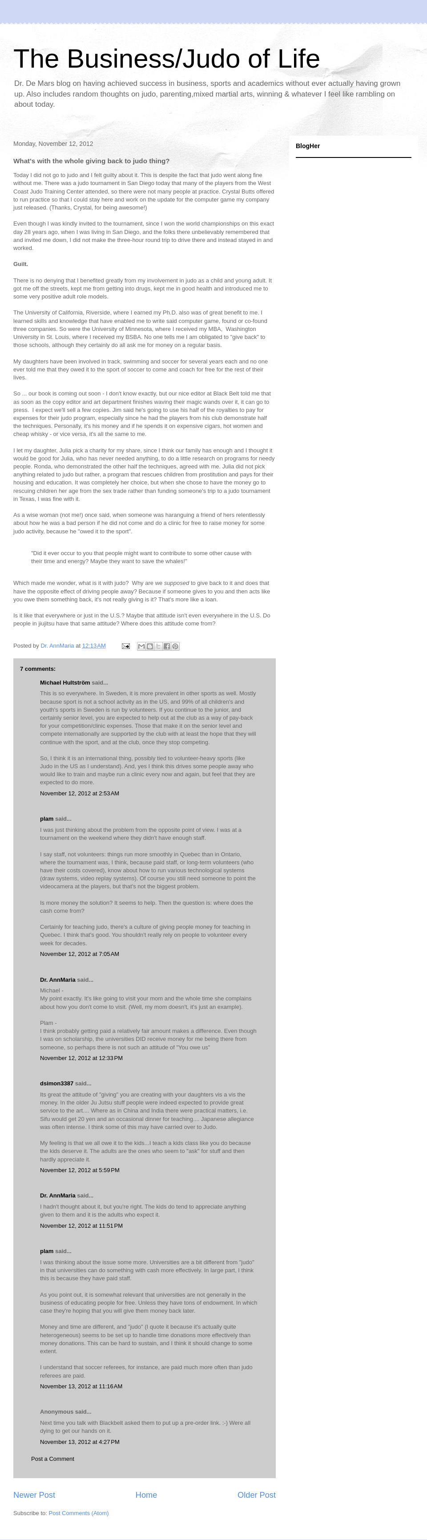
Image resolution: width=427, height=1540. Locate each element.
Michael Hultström (65, 682)
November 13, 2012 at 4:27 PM (80, 1442)
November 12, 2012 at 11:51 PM (81, 1225)
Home (146, 1495)
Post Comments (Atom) (79, 1513)
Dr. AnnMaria (58, 979)
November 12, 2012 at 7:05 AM (79, 954)
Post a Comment (52, 1458)
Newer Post (34, 1495)
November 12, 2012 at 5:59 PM (80, 1170)
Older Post (257, 1495)
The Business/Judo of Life (166, 58)
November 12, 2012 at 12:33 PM (81, 1058)
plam (46, 818)
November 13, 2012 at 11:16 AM (81, 1386)
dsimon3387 (56, 1083)
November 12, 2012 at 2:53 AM (79, 793)
